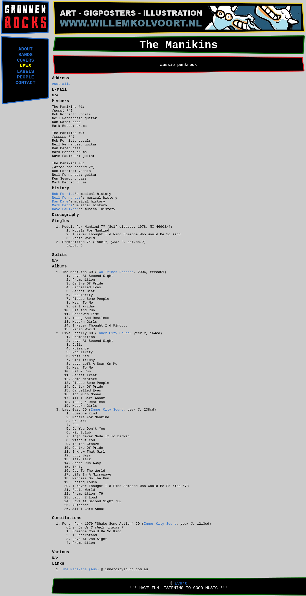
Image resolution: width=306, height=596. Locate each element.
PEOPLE (25, 77)
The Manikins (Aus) (80, 569)
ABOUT (25, 49)
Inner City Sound (113, 333)
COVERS (25, 60)
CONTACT (25, 83)
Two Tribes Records (115, 272)
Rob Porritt (63, 194)
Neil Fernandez (66, 198)
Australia (61, 84)
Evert (181, 583)
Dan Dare (60, 202)
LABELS (25, 71)
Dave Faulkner (65, 209)
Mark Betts (62, 205)
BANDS (25, 55)
